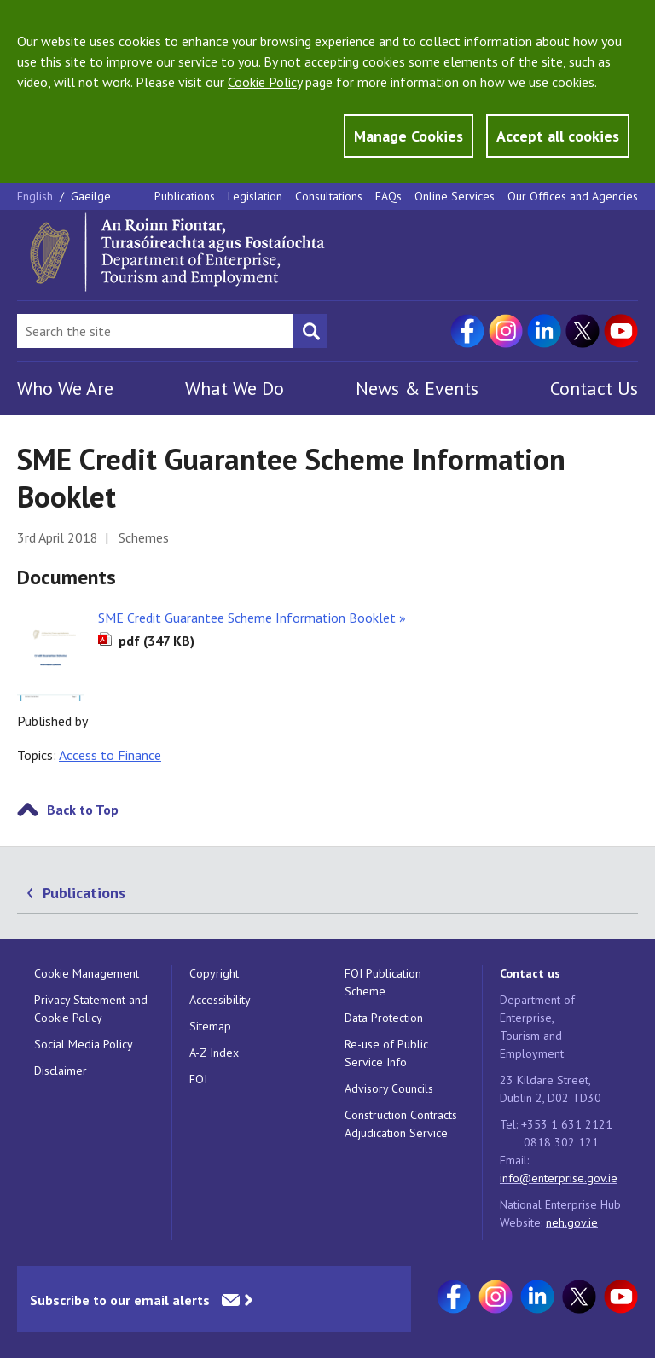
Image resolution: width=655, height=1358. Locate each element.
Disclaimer (60, 1070)
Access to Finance (110, 754)
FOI (198, 1079)
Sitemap (210, 1026)
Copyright (214, 973)
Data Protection (384, 1017)
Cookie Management (86, 973)
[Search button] (310, 331)
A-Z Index (214, 1052)
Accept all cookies (557, 136)
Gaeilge (91, 196)
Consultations (328, 196)
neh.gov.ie (572, 1222)
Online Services (454, 196)
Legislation (255, 196)
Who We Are (65, 388)
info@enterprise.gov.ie (558, 1178)
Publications (184, 196)
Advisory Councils (389, 1088)
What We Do (234, 388)
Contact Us (594, 388)
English (36, 196)
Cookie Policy (265, 81)
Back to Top (83, 809)
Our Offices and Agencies (572, 196)
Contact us (530, 973)
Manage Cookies (408, 136)
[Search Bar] (155, 331)
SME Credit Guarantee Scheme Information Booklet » (252, 617)
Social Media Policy (83, 1044)
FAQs (388, 196)
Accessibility (220, 999)
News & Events (417, 388)
